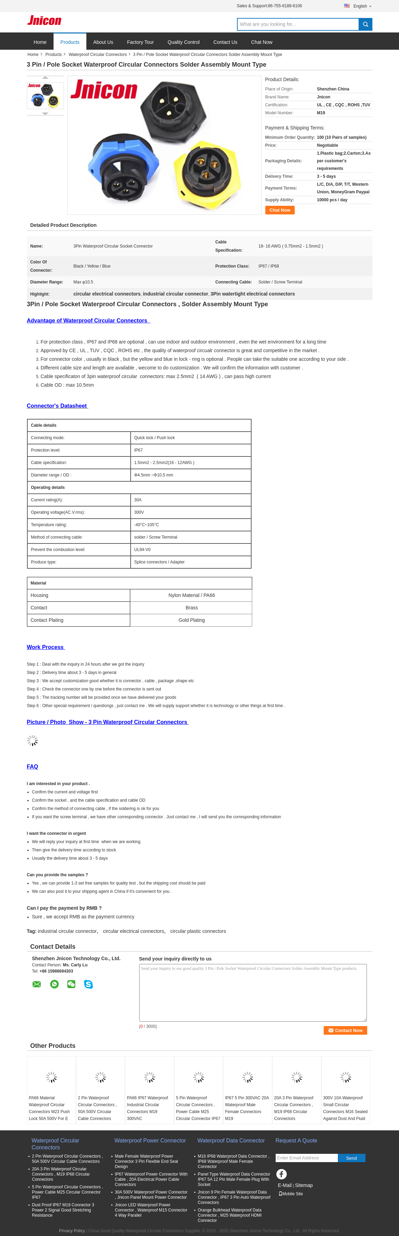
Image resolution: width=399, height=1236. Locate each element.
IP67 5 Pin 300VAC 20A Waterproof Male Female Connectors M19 (247, 1108)
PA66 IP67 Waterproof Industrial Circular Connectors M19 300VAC (147, 1108)
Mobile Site (290, 1193)
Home (40, 42)
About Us (103, 42)
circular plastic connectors (198, 931)
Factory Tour (140, 42)
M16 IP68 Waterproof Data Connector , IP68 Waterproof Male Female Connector (234, 1161)
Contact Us (225, 42)
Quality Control (184, 42)
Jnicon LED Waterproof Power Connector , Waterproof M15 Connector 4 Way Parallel (151, 1210)
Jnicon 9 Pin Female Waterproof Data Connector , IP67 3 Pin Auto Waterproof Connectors (234, 1197)
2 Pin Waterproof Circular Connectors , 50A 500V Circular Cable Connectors (97, 1108)
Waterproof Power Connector (150, 1140)
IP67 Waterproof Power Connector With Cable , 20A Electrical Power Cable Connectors (151, 1179)
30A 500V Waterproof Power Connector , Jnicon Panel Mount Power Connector (151, 1195)
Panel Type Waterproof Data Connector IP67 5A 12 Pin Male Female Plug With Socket (234, 1179)
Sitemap (304, 1185)
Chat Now (261, 42)
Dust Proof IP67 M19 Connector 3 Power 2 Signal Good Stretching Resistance (63, 1210)
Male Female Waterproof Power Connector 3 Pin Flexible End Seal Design (146, 1161)
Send (351, 1158)
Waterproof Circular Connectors (98, 54)
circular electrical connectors (133, 931)
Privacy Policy (72, 1230)
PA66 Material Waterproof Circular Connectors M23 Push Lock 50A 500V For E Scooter (49, 1111)
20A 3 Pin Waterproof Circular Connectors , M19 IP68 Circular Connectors (294, 1108)
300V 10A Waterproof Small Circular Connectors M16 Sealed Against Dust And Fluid (345, 1108)
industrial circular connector (67, 931)
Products (69, 42)
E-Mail (285, 1185)
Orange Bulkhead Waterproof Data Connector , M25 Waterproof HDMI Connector (230, 1215)
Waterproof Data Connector (231, 1140)
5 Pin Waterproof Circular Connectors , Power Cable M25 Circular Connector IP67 (198, 1108)
